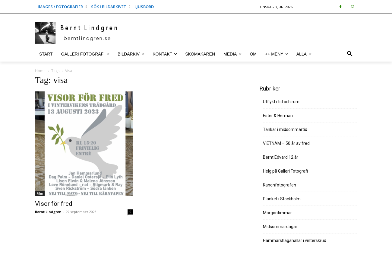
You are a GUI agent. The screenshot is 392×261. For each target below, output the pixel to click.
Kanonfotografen (279, 185)
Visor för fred (53, 203)
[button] (350, 54)
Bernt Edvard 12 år (280, 157)
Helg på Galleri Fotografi (285, 171)
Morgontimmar (277, 212)
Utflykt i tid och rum (281, 101)
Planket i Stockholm (282, 198)
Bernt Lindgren (48, 211)
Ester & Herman (278, 115)
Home (40, 70)
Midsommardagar (280, 226)
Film (40, 193)
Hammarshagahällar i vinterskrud (294, 240)
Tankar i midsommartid (285, 129)
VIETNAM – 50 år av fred (286, 143)
